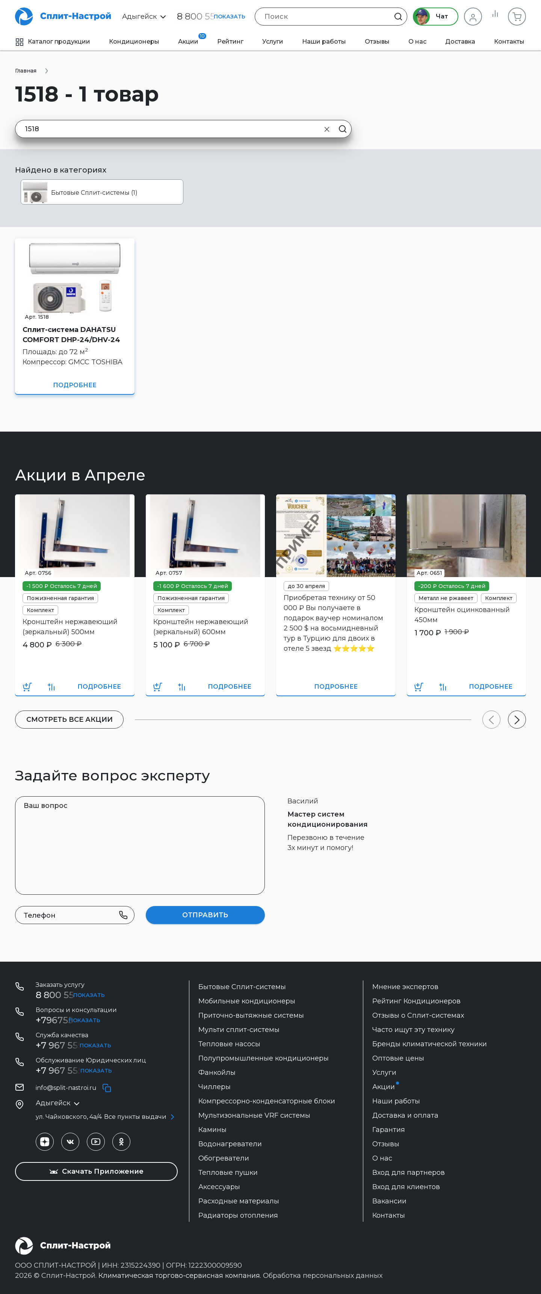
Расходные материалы (238, 1201)
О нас (417, 41)
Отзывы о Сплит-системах (418, 1015)
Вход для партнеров (408, 1172)
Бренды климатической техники (429, 1044)
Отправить (205, 915)
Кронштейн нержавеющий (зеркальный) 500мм (70, 627)
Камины (212, 1130)
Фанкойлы (217, 1072)
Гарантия (388, 1130)
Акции (192, 39)
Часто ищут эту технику (413, 1030)
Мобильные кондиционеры (246, 1001)
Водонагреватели (230, 1144)
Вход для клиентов (406, 1187)
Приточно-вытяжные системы (251, 1015)
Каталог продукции (52, 41)
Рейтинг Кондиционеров (416, 1001)
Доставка (460, 41)
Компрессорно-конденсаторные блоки (266, 1101)
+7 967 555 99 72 (72, 1045)
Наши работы (324, 41)
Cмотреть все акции (72, 719)
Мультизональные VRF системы (254, 1115)
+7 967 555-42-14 (73, 1070)
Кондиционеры (134, 41)
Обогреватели (223, 1158)
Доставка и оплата (405, 1115)
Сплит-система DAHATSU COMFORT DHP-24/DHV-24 (71, 335)
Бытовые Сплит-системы (242, 987)
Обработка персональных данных (322, 1275)
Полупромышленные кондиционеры (263, 1058)
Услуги (272, 41)
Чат (427, 16)
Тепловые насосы (229, 1044)
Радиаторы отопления (238, 1215)
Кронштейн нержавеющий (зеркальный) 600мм (200, 627)
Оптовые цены (398, 1058)
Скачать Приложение (96, 1171)
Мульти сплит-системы (239, 1030)
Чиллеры (214, 1087)
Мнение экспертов (405, 987)
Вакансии (389, 1201)
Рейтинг (230, 41)
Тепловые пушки (228, 1172)
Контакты (509, 41)
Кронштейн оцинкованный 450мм (462, 615)
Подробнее (75, 385)
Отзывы (377, 41)
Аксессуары (219, 1187)
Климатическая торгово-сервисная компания (179, 1275)
